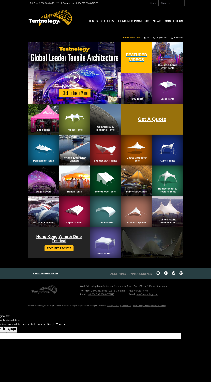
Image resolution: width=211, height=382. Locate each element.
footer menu (45, 273)
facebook (166, 273)
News (157, 21)
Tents (93, 21)
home (153, 3)
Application (160, 37)
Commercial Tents (123, 286)
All (147, 37)
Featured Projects (133, 21)
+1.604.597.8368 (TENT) (86, 3)
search (181, 3)
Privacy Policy (113, 306)
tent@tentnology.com (147, 294)
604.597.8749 (141, 290)
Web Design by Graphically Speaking (149, 306)
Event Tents (140, 286)
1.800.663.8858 (46, 3)
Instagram (181, 273)
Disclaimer (126, 306)
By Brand (177, 37)
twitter (173, 273)
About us (165, 3)
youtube (158, 273)
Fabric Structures (158, 286)
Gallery (108, 21)
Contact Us (174, 21)
